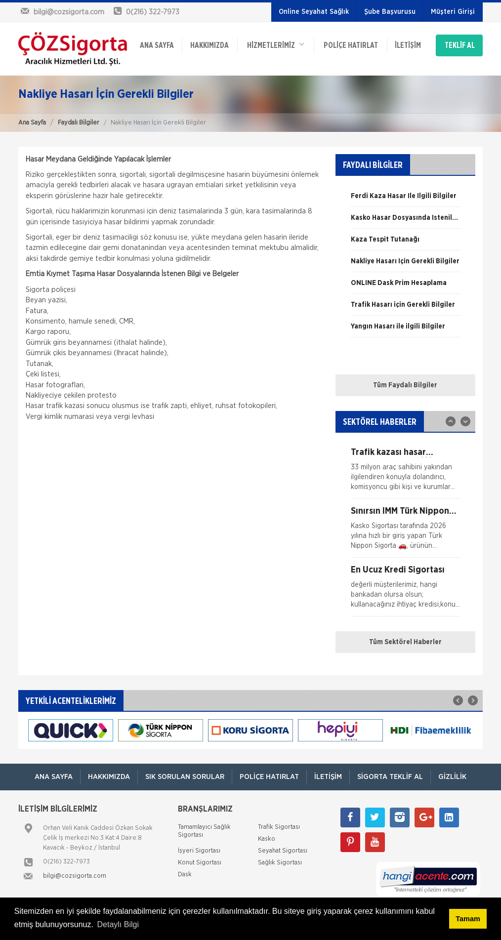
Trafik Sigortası (279, 827)
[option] (405, 199)
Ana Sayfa (32, 123)
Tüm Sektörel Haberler (405, 642)
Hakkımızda (209, 45)
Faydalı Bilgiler (78, 123)
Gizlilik (452, 776)
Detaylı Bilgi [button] (118, 924)
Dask (185, 874)
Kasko (266, 839)
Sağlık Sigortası (280, 862)
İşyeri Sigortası (199, 851)
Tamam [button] (468, 919)
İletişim (408, 45)
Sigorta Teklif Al (390, 776)
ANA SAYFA (157, 45)
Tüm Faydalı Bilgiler (405, 385)
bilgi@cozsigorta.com (74, 876)
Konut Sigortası (199, 862)
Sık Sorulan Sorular (184, 776)
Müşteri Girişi (453, 11)
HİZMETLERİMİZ (275, 44)
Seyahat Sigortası (282, 851)
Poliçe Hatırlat (351, 45)
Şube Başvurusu (390, 11)
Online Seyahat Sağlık (314, 11)
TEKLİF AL (460, 45)
